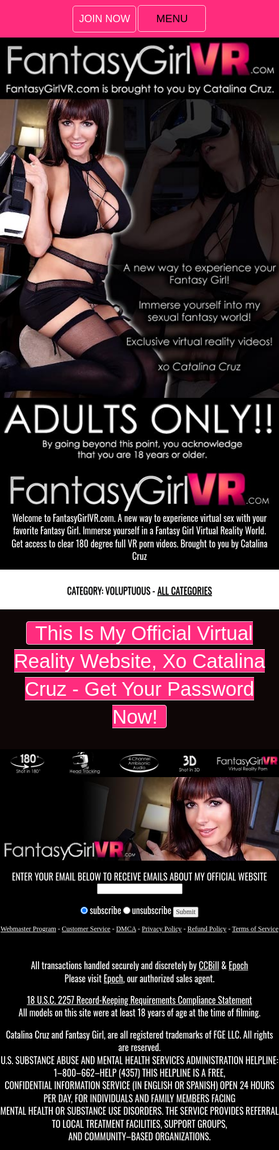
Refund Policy (206, 929)
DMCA (126, 929)
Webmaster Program (28, 929)
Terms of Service (255, 929)
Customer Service (86, 929)
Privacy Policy (161, 929)
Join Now (104, 18)
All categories (184, 590)
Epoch (238, 965)
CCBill (208, 965)
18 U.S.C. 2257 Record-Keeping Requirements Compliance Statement (139, 1000)
